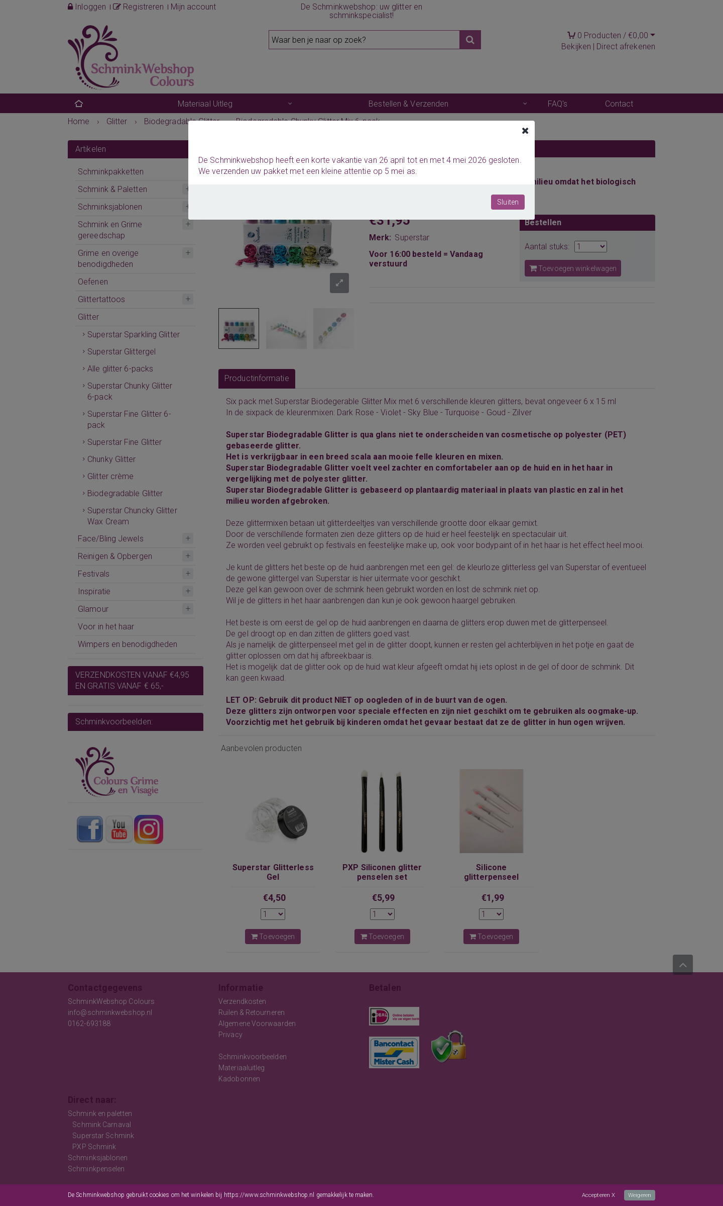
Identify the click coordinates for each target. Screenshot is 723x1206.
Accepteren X (597, 1195)
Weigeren (639, 1195)
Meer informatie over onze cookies (420, 1195)
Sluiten (508, 202)
